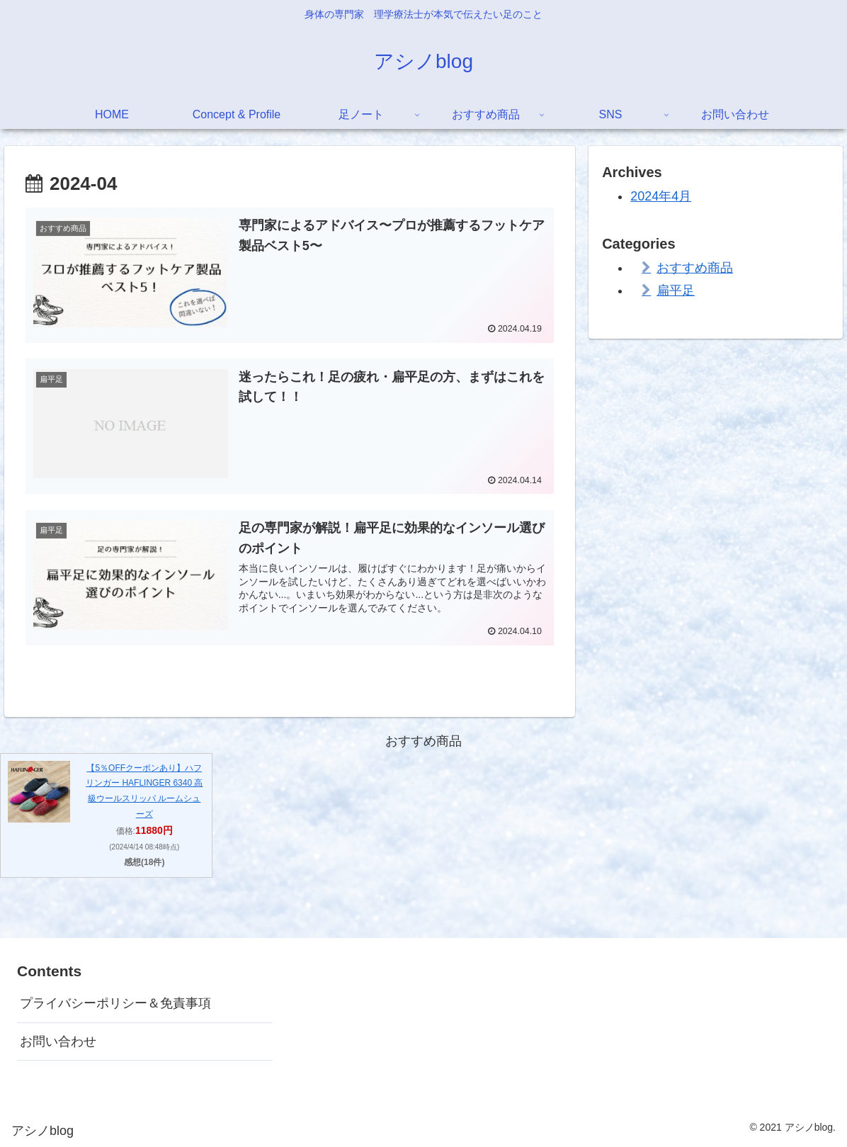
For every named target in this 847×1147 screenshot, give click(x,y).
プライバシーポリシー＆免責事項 (115, 1002)
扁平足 (675, 290)
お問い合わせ (58, 1040)
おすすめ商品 (694, 268)
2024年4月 (660, 196)
